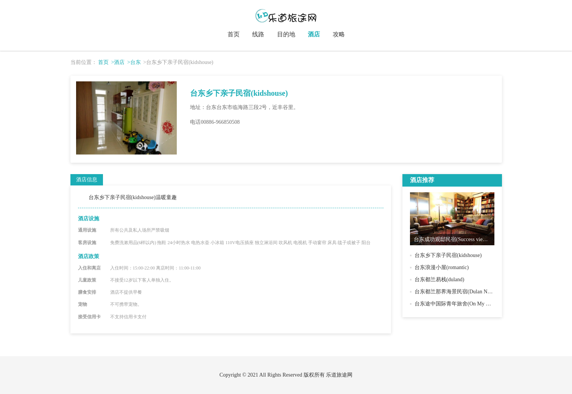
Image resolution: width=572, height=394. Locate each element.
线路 (258, 34)
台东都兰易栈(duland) (439, 279)
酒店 (314, 34)
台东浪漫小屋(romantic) (442, 267)
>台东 (134, 62)
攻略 (339, 34)
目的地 (286, 34)
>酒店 (118, 62)
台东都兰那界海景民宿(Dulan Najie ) (456, 291)
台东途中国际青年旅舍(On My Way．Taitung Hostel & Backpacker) (490, 304)
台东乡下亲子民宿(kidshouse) (448, 255)
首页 (234, 34)
